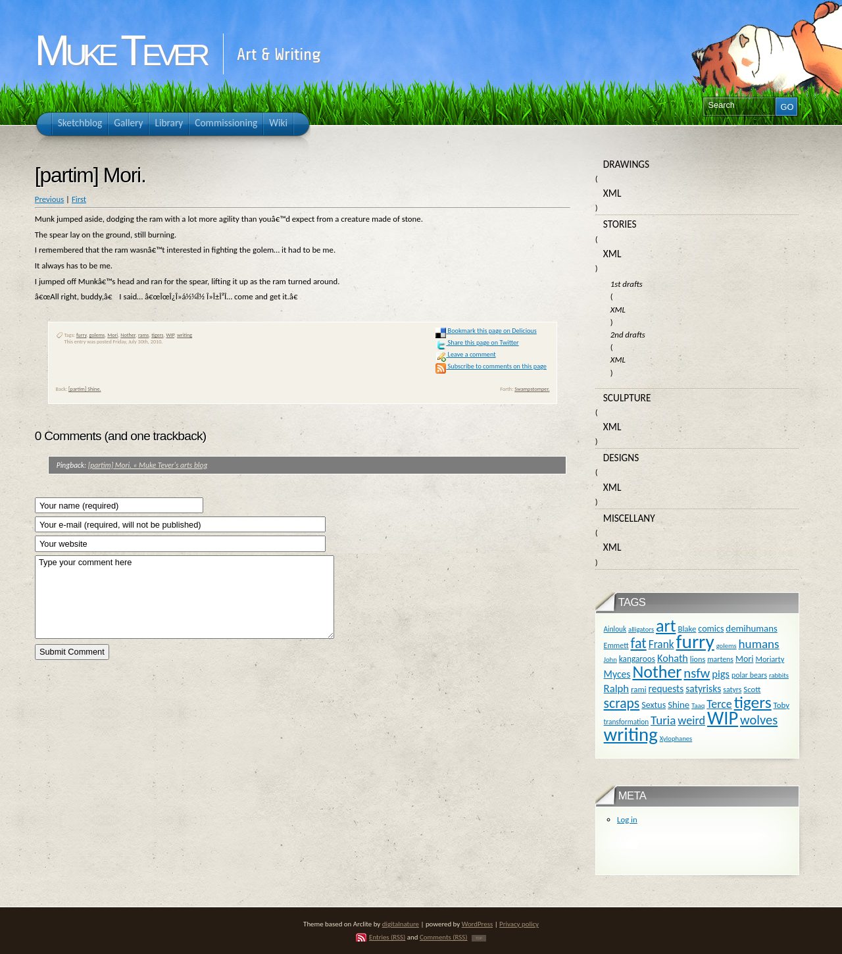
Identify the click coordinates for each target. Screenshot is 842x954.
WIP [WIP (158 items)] (722, 718)
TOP (479, 938)
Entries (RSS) (387, 937)
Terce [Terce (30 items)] (719, 704)
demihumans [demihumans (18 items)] (751, 628)
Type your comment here (184, 597)
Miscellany (629, 518)
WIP (170, 335)
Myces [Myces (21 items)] (617, 674)
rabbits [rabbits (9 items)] (779, 675)
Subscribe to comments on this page (491, 366)
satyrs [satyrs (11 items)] (732, 689)
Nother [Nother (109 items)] (656, 671)
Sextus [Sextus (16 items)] (653, 705)
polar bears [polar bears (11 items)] (749, 675)
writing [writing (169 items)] (631, 734)
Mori (112, 335)
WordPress (477, 924)
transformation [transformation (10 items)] (626, 721)
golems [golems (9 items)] (726, 645)
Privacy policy (519, 924)
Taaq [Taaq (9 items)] (698, 705)
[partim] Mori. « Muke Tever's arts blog (148, 465)
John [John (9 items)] (610, 659)
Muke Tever (120, 50)
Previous (49, 199)
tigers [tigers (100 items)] (753, 702)
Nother (128, 335)
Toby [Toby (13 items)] (781, 705)
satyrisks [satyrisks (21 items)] (703, 688)
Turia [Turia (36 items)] (663, 720)
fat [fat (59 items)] (639, 643)
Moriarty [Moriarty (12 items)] (769, 659)
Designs (621, 457)
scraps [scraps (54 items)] (622, 703)
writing (184, 335)
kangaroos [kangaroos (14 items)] (637, 659)
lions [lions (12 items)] (697, 659)
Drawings (626, 164)
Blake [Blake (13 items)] (687, 629)
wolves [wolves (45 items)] (759, 720)
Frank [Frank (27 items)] (661, 644)
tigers (157, 335)
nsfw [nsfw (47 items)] (696, 673)
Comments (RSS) (444, 937)
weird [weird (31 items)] (691, 720)
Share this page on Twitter (476, 342)
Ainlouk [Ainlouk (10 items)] (615, 629)
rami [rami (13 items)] (639, 689)
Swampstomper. (531, 389)
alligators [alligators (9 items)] (641, 629)
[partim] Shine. (84, 389)
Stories (620, 224)
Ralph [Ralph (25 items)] (617, 688)
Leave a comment (465, 354)
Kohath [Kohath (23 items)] (672, 658)
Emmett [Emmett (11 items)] (616, 645)
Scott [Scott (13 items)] (751, 689)
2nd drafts (627, 334)
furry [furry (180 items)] (695, 641)
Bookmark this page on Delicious (485, 330)
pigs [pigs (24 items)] (721, 673)
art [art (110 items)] (666, 625)
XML (612, 193)
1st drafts (626, 284)
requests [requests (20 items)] (666, 688)
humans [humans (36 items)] (759, 643)
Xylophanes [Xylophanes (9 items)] (676, 738)
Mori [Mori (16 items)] (744, 659)
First (79, 199)
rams (143, 335)
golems (97, 335)
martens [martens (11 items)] (720, 659)
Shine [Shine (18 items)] (678, 705)
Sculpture (627, 397)
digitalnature (400, 924)
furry (81, 335)
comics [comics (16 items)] (711, 628)
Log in (627, 819)
